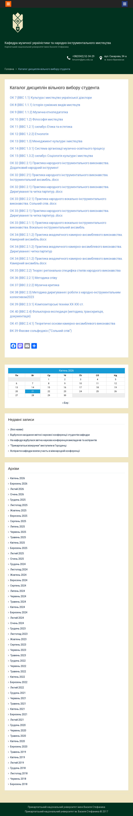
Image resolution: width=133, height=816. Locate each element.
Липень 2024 (17, 591)
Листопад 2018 (19, 773)
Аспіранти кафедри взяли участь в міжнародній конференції (45, 451)
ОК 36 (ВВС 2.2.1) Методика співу (33, 278)
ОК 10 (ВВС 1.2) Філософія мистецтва (36, 119)
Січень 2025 (17, 558)
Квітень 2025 (17, 542)
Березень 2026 (18, 483)
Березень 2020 (18, 746)
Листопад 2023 (19, 634)
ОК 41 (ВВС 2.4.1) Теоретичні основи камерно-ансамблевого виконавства (62, 323)
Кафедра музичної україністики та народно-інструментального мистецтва (58, 43)
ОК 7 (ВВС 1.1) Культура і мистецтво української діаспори (51, 97)
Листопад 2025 (19, 505)
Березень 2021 (18, 714)
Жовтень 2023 (18, 639)
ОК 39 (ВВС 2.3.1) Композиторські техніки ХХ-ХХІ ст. (47, 304)
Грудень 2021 (18, 693)
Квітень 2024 (17, 607)
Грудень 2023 (18, 628)
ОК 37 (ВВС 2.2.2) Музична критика (34, 285)
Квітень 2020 (17, 741)
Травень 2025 (18, 537)
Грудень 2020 (18, 725)
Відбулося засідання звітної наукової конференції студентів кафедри (50, 434)
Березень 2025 (18, 548)
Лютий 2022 (17, 687)
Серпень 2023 (18, 644)
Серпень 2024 (18, 585)
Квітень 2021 (17, 709)
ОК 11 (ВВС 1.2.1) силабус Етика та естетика (41, 126)
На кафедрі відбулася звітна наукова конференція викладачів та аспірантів (53, 440)
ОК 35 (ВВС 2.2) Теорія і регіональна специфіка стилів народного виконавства (65, 270)
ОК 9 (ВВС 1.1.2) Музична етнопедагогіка (39, 112)
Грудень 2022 (18, 660)
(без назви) (16, 429)
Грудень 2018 (18, 768)
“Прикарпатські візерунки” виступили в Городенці (38, 445)
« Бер (65, 402)
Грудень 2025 (18, 499)
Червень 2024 (18, 596)
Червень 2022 (18, 666)
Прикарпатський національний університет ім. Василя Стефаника (62, 811)
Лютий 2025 (17, 553)
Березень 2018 (18, 784)
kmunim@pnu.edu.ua (82, 60)
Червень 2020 (18, 730)
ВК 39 (14, 331)
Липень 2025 (17, 526)
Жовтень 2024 (18, 574)
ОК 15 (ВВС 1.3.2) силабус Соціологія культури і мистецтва (51, 156)
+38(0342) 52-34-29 (83, 56)
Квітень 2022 (17, 676)
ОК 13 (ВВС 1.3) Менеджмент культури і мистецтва (46, 141)
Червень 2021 (18, 698)
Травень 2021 (18, 703)
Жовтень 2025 (18, 510)
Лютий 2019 (17, 762)
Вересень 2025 (18, 515)
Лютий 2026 (17, 489)
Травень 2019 (18, 752)
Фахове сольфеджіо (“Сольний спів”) (45, 331)
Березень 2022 (18, 682)
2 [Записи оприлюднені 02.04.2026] (64, 379)
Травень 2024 (18, 601)
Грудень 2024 (18, 564)
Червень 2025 (18, 532)
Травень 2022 (18, 671)
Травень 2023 (18, 655)
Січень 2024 (17, 623)
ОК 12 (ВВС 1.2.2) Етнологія (29, 134)
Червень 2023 (18, 650)
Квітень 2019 (17, 757)
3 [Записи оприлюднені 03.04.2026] (80, 379)
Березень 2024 (18, 612)
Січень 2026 (17, 494)
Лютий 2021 (17, 719)
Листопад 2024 (19, 569)
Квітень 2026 (17, 478)
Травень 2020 (18, 735)
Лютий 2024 (17, 617)
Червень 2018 (18, 778)
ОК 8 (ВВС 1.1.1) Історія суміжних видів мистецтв (45, 105)
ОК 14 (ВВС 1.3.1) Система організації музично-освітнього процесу (57, 148)
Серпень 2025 (18, 521)
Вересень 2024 (18, 580)
